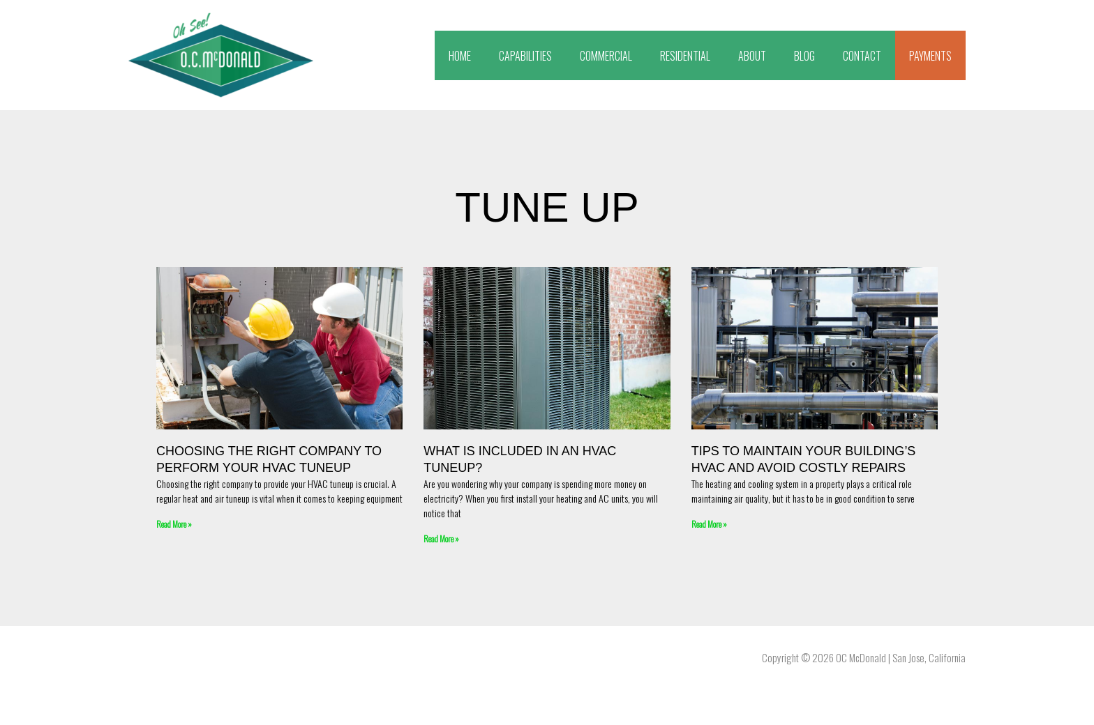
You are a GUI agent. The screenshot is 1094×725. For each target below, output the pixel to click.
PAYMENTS (930, 55)
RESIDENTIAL (685, 55)
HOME (460, 55)
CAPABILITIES (525, 55)
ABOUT (752, 55)
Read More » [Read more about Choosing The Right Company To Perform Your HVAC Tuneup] (174, 524)
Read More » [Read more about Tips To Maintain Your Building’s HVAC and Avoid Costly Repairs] (709, 524)
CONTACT (862, 55)
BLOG (804, 55)
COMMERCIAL (606, 55)
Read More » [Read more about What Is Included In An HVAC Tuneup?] (441, 538)
